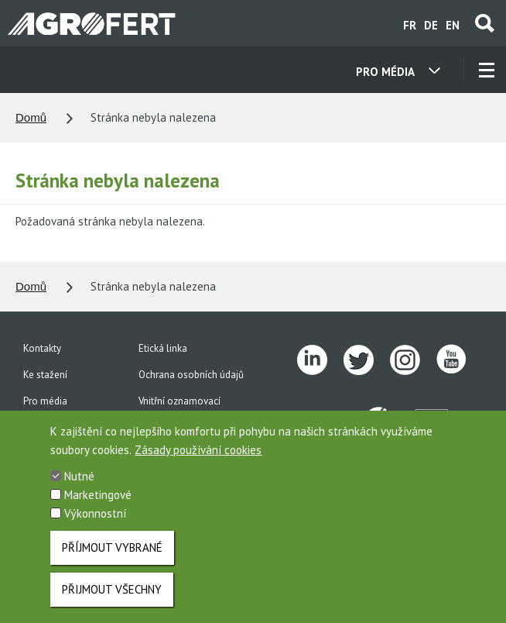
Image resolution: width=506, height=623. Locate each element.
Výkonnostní (95, 521)
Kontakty (42, 348)
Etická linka (162, 348)
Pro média (45, 401)
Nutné (79, 484)
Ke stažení (45, 374)
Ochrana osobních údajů (191, 374)
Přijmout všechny (112, 597)
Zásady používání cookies (198, 457)
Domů (30, 117)
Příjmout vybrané (112, 555)
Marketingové (98, 502)
